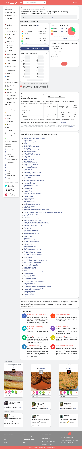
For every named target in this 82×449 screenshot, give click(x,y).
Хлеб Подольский (29, 294)
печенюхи (27, 259)
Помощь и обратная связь (11, 182)
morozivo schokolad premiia (31, 150)
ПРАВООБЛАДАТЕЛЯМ (47, 434)
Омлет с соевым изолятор (31, 146)
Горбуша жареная (29, 276)
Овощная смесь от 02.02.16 (31, 233)
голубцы (26, 285)
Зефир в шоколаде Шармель (32, 142)
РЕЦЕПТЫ (6, 437)
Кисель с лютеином (29, 283)
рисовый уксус (28, 188)
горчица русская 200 (30, 246)
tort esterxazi (27, 145)
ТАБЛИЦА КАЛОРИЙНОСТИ (29, 437)
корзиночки (27, 148)
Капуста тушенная (29, 190)
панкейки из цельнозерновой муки (34, 281)
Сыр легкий (27, 156)
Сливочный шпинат (29, 232)
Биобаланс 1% (28, 158)
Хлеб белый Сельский (30, 278)
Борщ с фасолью (28, 273)
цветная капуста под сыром (32, 175)
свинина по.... (28, 161)
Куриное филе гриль (30, 267)
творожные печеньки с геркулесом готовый (36, 209)
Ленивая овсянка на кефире (32, 204)
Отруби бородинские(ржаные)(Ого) (34, 180)
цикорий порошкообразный (32, 289)
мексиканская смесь (29, 201)
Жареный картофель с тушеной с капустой (36, 222)
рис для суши (28, 191)
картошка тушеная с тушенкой (33, 264)
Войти (75, 2)
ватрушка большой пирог (31, 241)
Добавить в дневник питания (34, 48)
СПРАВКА (44, 437)
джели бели (27, 251)
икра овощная (28, 243)
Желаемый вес (55, 56)
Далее (64, 64)
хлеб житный (27, 228)
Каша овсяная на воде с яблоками (33, 219)
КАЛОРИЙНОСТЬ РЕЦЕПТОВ (29, 439)
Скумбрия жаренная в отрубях (32, 252)
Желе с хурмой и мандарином (32, 262)
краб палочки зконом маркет (32, 249)
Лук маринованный (29, 240)
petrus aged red (28, 169)
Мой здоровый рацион (55, 17)
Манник (26, 215)
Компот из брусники (30, 174)
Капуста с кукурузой (29, 275)
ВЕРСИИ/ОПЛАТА (46, 438)
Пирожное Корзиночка (30, 151)
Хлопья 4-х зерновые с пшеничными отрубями (37, 286)
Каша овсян (27, 280)
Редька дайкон (28, 256)
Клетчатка (27, 179)
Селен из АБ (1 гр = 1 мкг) (31, 214)
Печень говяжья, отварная (31, 187)
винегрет (26, 143)
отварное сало (28, 236)
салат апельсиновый (30, 268)
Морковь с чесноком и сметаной (33, 272)
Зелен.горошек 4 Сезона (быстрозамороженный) (34, 9)
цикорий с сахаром (29, 291)
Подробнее (62, 122)
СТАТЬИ (5, 442)
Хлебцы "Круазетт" (29, 196)
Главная (23, 7)
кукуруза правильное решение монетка (35, 248)
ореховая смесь (28, 244)
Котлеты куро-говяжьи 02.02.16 (33, 225)
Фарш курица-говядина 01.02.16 (33, 220)
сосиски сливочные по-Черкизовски (34, 138)
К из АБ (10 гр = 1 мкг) (30, 217)
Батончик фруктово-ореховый (32, 193)
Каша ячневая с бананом (31, 265)
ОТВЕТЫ (24, 442)
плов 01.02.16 (27, 199)
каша (25, 270)
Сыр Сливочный (28, 153)
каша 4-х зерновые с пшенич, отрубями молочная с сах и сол (41, 288)
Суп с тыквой (27, 227)
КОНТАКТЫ (52, 441)
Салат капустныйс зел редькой (33, 254)
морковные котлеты (29, 159)
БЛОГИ (5, 439)
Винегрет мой (28, 140)
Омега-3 (26, 235)
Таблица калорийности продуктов (34, 7)
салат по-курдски (29, 182)
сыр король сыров (29, 296)
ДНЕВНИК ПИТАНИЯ (8, 434)
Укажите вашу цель (56, 46)
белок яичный (28, 257)
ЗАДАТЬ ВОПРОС (45, 441)
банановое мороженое (30, 167)
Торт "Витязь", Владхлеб (31, 230)
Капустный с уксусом (30, 183)
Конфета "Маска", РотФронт (32, 154)
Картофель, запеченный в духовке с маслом (36, 223)
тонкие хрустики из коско (31, 195)
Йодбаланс (27, 238)
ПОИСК (24, 434)
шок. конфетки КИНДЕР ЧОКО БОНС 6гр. (35, 260)
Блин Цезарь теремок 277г (31, 164)
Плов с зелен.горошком (30, 137)
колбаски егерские (29, 166)
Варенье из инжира (29, 206)
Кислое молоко (28, 211)
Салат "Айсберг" (28, 293)
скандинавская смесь (30, 203)
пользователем (35, 17)
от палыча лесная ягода (30, 162)
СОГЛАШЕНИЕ (45, 444)
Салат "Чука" (27, 177)
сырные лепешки (29, 198)
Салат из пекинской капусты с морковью (35, 171)
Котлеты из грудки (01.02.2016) (32, 172)
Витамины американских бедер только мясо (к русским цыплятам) (43, 212)
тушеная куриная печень (31, 185)
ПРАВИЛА (51, 444)
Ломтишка (27, 207)
